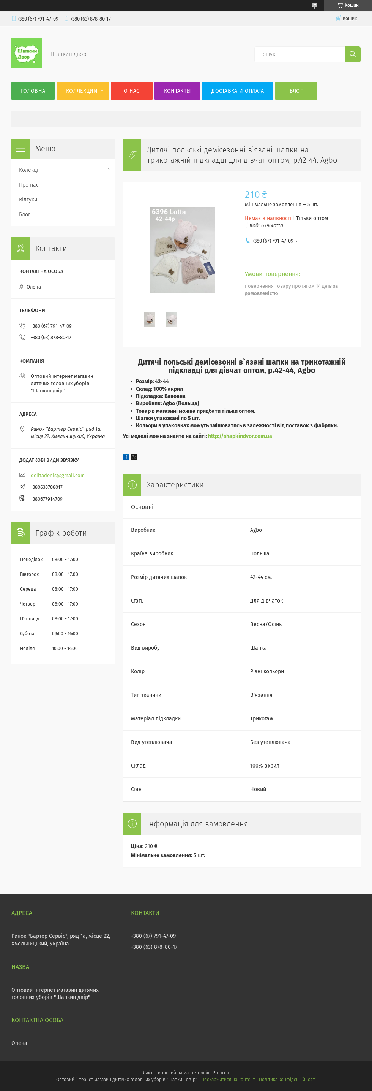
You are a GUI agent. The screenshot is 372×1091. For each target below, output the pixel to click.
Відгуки (28, 200)
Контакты (177, 91)
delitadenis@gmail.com (58, 475)
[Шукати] (353, 54)
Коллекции (82, 91)
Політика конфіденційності (287, 1079)
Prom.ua (221, 1072)
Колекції (29, 170)
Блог (296, 91)
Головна (33, 91)
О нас (132, 91)
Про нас (29, 185)
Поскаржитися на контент (228, 1079)
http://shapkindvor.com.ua (240, 436)
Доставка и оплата (237, 91)
